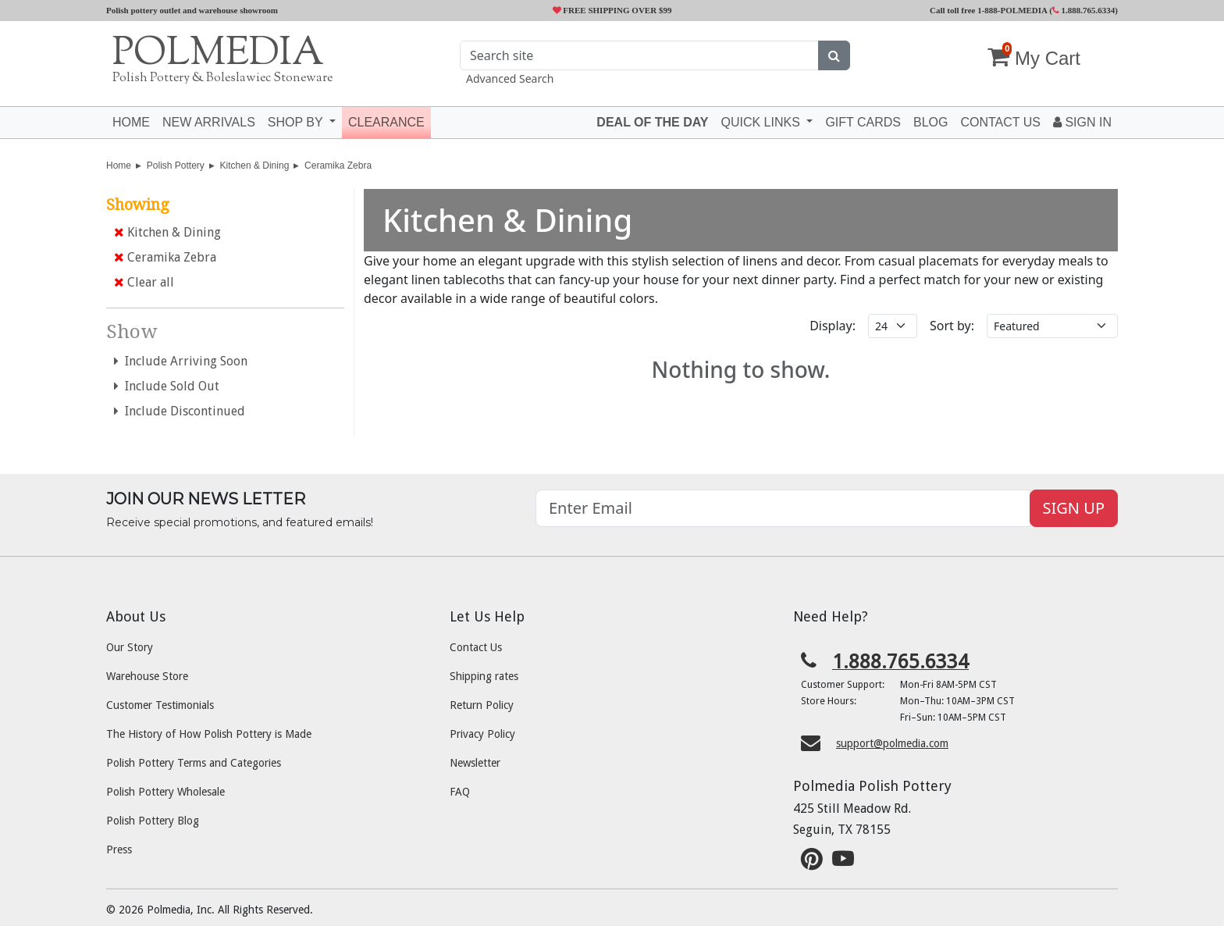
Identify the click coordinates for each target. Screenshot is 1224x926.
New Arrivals (208, 122)
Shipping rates (484, 676)
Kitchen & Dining (255, 165)
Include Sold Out (166, 386)
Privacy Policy (482, 734)
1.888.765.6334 (1083, 10)
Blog (930, 122)
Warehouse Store (147, 676)
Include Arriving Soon (180, 361)
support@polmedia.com (892, 743)
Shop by (297, 122)
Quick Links (762, 122)
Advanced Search (509, 78)
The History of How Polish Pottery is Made (208, 734)
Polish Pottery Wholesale (165, 791)
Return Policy (482, 705)
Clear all (144, 282)
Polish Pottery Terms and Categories (193, 763)
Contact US (1000, 122)
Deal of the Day (652, 122)
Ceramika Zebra (338, 165)
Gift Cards (863, 122)
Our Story (129, 647)
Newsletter (475, 763)
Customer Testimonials (160, 705)
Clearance (386, 122)
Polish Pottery (176, 165)
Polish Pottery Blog (152, 820)
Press (119, 849)
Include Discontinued (179, 411)
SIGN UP (1074, 507)
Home (131, 122)
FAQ (460, 791)
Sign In (1082, 122)
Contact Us (476, 647)
